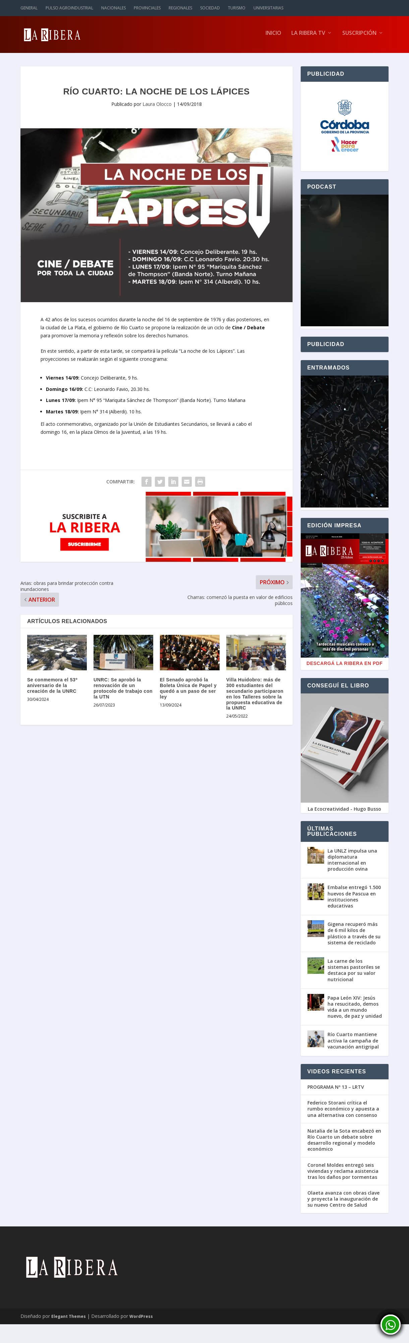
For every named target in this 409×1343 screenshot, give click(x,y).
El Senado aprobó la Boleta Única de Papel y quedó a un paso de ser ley (188, 691)
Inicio (273, 36)
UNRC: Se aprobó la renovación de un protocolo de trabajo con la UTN (123, 691)
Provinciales (147, 8)
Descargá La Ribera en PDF (344, 666)
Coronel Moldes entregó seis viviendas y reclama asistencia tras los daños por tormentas (342, 1174)
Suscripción (359, 36)
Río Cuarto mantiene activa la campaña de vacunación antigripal (353, 1043)
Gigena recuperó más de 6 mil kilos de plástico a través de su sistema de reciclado (354, 936)
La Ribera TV (308, 36)
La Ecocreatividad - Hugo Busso (344, 812)
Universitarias (268, 8)
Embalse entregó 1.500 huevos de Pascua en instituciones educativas (354, 899)
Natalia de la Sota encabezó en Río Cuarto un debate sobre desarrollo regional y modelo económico (344, 1143)
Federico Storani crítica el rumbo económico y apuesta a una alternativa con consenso (343, 1112)
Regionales (180, 8)
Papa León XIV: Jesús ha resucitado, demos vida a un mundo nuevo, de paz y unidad (355, 1010)
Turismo (236, 8)
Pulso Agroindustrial (69, 8)
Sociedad (210, 8)
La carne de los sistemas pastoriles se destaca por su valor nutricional (354, 973)
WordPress (141, 1320)
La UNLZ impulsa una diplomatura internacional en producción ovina (352, 863)
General (29, 8)
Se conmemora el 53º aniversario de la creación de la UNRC (52, 688)
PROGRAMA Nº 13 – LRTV (335, 1090)
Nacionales (113, 8)
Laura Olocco (157, 107)
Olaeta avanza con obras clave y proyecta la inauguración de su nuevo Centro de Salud (343, 1202)
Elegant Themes (68, 1320)
